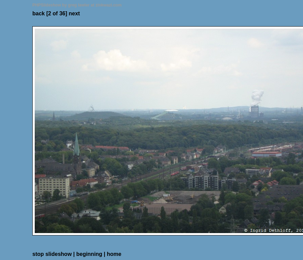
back (38, 13)
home (114, 254)
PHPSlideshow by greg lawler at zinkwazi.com (77, 5)
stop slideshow (52, 254)
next (74, 13)
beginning (89, 254)
